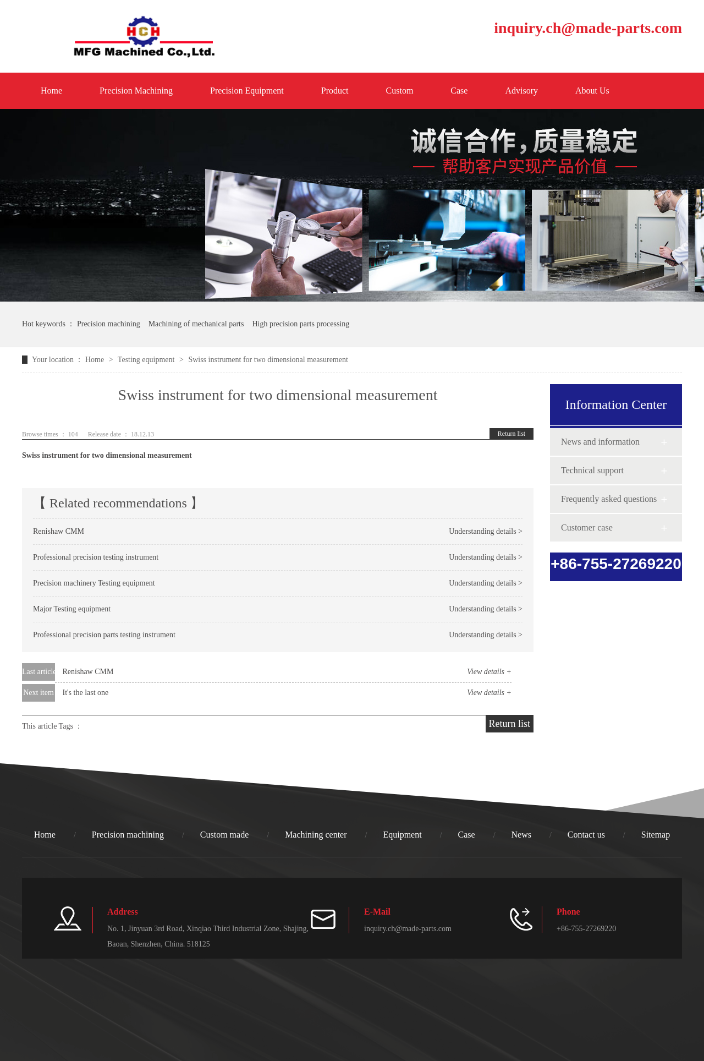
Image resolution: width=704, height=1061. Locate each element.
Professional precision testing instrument (95, 557)
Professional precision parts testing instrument (104, 635)
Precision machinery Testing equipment (94, 583)
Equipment (402, 834)
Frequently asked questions (609, 499)
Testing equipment (147, 360)
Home (51, 90)
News (521, 834)
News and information (600, 441)
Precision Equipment (247, 90)
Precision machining (108, 324)
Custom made (224, 834)
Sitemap (655, 834)
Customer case (587, 527)
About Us (592, 90)
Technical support (592, 470)
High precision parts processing (300, 324)
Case (459, 90)
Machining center (315, 834)
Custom (400, 90)
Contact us (586, 834)
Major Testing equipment (72, 609)
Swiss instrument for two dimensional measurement (107, 455)
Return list (511, 433)
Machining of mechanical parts (196, 324)
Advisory (521, 90)
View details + (489, 672)
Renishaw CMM (58, 531)
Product (335, 90)
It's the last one (86, 692)
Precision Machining (136, 90)
